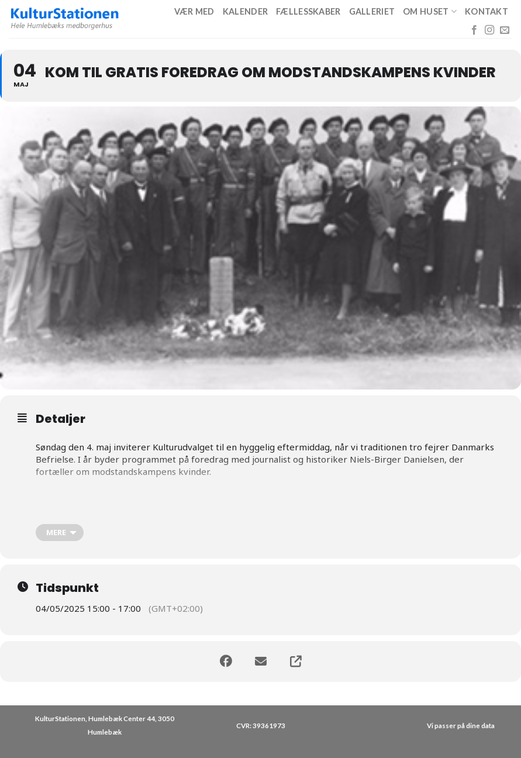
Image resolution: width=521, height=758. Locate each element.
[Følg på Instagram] (489, 30)
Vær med (194, 11)
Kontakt (486, 11)
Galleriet (372, 11)
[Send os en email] (504, 30)
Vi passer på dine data (461, 725)
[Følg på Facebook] (474, 30)
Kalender (245, 11)
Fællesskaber (308, 11)
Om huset (430, 11)
